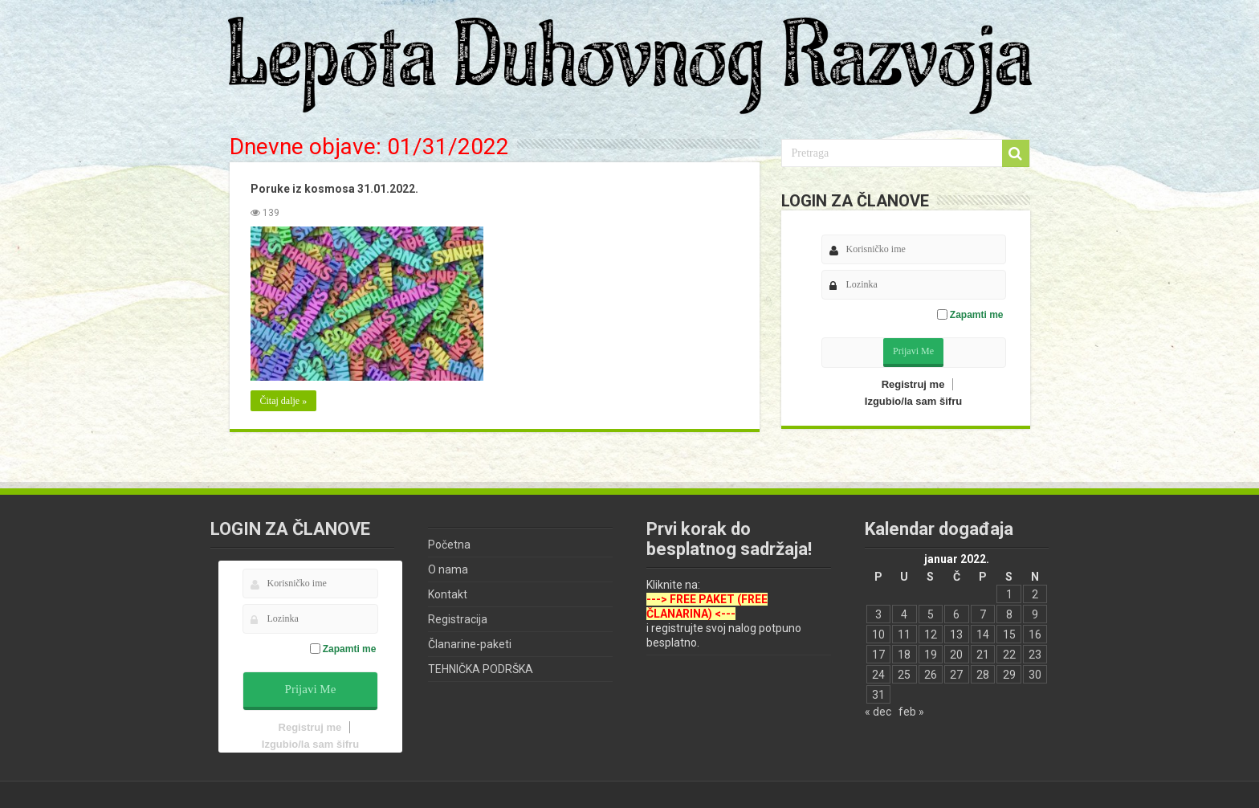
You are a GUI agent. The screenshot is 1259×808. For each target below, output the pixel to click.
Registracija (457, 619)
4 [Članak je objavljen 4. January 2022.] (904, 614)
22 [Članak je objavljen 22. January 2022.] (1009, 654)
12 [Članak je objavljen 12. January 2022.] (930, 634)
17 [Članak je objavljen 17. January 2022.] (878, 654)
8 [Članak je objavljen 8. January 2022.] (1009, 614)
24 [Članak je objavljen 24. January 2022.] (878, 674)
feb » (911, 711)
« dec (878, 711)
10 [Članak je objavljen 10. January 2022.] (878, 634)
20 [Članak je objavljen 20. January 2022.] (956, 654)
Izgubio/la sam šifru (913, 401)
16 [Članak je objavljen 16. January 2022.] (1035, 634)
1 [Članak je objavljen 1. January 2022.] (1009, 594)
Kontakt (447, 594)
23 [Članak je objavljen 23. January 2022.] (1035, 654)
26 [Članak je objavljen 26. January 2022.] (930, 674)
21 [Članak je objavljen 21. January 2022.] (982, 654)
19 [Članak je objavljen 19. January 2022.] (930, 654)
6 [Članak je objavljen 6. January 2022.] (956, 614)
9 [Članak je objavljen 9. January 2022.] (1035, 614)
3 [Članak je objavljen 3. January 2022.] (878, 614)
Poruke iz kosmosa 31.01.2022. (334, 188)
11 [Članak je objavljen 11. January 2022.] (904, 634)
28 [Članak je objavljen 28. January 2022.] (982, 674)
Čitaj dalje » (283, 400)
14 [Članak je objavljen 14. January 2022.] (982, 634)
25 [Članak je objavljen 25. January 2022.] (904, 674)
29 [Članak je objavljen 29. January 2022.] (1009, 674)
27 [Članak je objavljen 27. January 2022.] (956, 674)
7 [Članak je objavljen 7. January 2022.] (983, 614)
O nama (448, 569)
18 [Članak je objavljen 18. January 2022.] (904, 654)
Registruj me (913, 384)
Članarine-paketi (469, 644)
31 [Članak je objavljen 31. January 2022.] (878, 694)
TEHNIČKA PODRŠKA (480, 669)
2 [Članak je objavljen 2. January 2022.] (1035, 594)
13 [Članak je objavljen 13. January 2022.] (956, 634)
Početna (449, 544)
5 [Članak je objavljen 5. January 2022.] (930, 614)
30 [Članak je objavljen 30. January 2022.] (1035, 674)
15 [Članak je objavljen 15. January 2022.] (1009, 634)
